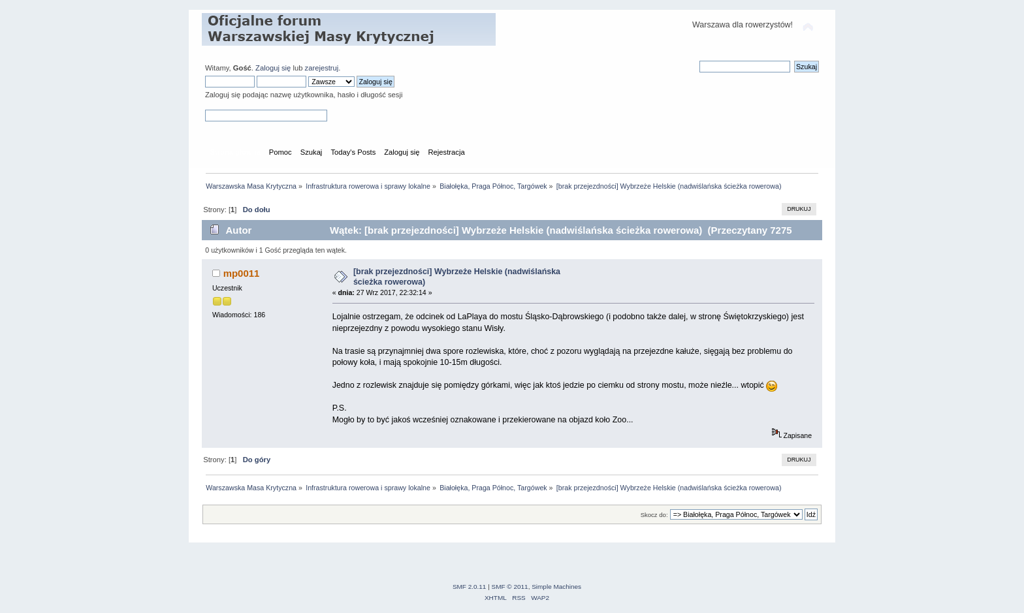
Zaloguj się (273, 68)
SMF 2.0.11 (470, 586)
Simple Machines (556, 586)
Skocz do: (654, 514)
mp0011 (241, 273)
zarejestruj (322, 68)
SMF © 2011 (510, 586)
